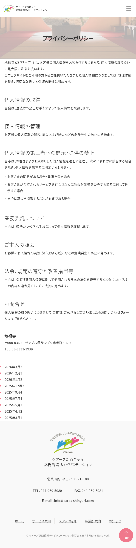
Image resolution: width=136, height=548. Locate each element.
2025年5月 (13, 405)
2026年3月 (13, 366)
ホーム (19, 521)
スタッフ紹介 (68, 521)
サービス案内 (41, 521)
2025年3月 (13, 417)
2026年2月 (13, 373)
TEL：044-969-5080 (47, 490)
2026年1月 (13, 379)
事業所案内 (93, 521)
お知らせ (115, 521)
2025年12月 (14, 385)
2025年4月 (13, 411)
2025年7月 (13, 398)
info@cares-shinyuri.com (74, 500)
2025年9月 (13, 392)
